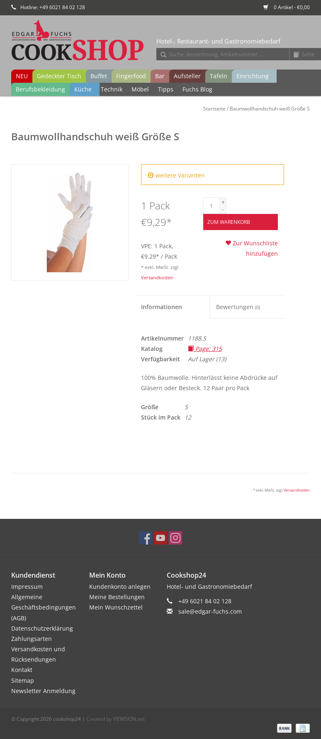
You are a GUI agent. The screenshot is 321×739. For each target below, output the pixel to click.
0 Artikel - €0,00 (286, 7)
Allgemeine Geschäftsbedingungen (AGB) (43, 607)
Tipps (165, 89)
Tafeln (218, 76)
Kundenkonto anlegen (120, 586)
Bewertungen (238, 307)
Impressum (27, 586)
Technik (111, 89)
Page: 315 (205, 349)
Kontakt (21, 670)
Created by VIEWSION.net (115, 718)
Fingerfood (131, 76)
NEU (22, 76)
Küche (83, 89)
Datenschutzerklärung (42, 628)
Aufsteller (187, 76)
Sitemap (22, 680)
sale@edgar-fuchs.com (210, 611)
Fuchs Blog (197, 89)
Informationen (161, 307)
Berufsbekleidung (40, 89)
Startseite (214, 108)
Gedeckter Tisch (59, 76)
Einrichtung (252, 76)
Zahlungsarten (31, 639)
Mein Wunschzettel (116, 607)
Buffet (98, 76)
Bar (160, 76)
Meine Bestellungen (117, 597)
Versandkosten (157, 277)
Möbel (140, 89)
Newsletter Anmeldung (43, 691)
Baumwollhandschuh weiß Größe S (270, 108)
